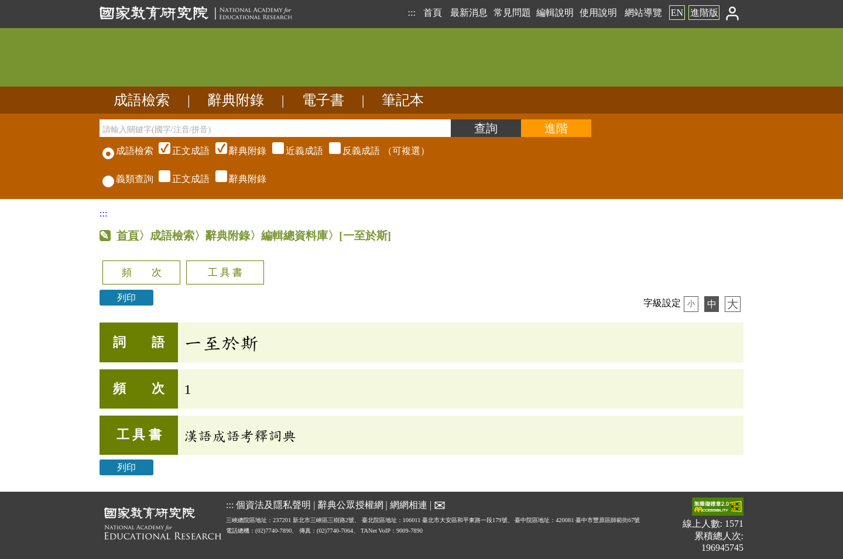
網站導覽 (643, 13)
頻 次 (142, 272)
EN (677, 13)
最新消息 (469, 13)
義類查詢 (127, 179)
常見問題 (512, 13)
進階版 (704, 13)
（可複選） (293, 150)
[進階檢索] (556, 128)
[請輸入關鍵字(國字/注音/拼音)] (275, 128)
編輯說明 (555, 13)
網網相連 (408, 505)
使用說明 (598, 13)
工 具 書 (225, 272)
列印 (126, 298)
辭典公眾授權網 (350, 505)
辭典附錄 (236, 100)
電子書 (323, 100)
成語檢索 (142, 100)
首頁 (432, 13)
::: (411, 13)
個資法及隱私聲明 (273, 505)
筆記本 (403, 100)
